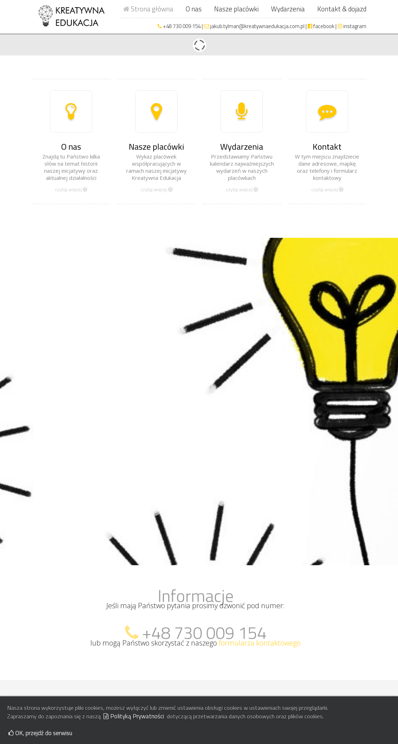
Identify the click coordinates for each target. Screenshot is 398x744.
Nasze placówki (236, 9)
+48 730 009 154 (182, 26)
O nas (194, 9)
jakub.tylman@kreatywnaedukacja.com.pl (254, 26)
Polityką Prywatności (134, 716)
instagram (352, 26)
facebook (321, 26)
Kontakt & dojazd (341, 9)
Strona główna (148, 9)
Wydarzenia (288, 9)
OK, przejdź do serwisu (40, 733)
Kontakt (327, 146)
